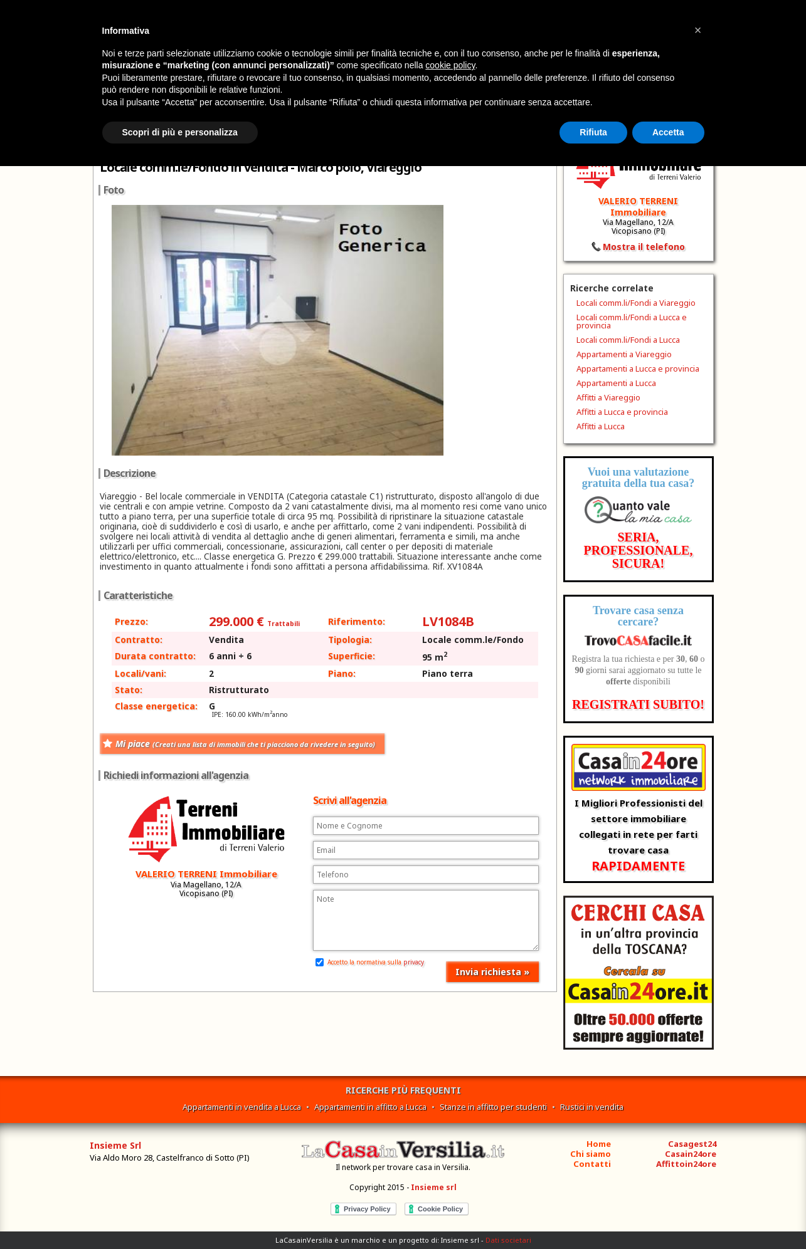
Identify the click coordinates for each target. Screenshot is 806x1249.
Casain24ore (690, 1153)
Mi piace (245, 744)
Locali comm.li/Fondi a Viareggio (636, 302)
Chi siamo (590, 1153)
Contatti (592, 1163)
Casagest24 (692, 1143)
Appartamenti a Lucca (616, 383)
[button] (698, 30)
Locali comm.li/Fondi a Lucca (628, 339)
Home (598, 1143)
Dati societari (508, 1240)
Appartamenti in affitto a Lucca (370, 1107)
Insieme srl (434, 1187)
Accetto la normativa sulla (370, 962)
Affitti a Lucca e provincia (622, 411)
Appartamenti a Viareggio (624, 354)
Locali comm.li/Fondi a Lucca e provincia (631, 321)
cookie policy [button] (450, 65)
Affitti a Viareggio (608, 397)
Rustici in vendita (591, 1107)
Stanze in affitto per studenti (493, 1107)
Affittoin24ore (686, 1163)
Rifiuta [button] (593, 132)
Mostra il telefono (644, 247)
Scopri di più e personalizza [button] (180, 132)
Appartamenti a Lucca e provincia (637, 368)
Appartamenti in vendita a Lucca (242, 1107)
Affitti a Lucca (600, 426)
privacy (413, 962)
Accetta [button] (668, 132)
